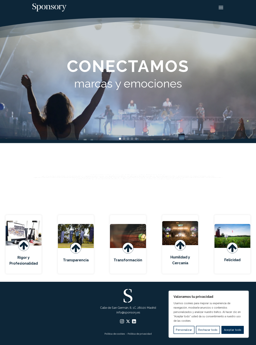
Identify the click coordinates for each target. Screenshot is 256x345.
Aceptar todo (232, 329)
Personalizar (184, 329)
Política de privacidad (140, 333)
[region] (209, 314)
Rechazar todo (207, 329)
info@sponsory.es (128, 312)
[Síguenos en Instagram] (122, 321)
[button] (221, 7)
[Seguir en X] (128, 321)
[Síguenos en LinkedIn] (134, 321)
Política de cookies (115, 333)
